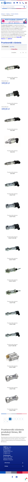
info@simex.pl (6, 453)
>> (7, 421)
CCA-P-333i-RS (12, 345)
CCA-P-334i (12, 410)
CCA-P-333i (12, 324)
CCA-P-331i (12, 216)
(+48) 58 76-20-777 (7, 451)
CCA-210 (12, 104)
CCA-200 (12, 78)
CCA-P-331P (12, 259)
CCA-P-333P (12, 367)
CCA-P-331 (12, 195)
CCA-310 (12, 152)
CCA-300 (12, 130)
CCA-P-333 (12, 302)
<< (5, 419)
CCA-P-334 (12, 388)
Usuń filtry (12, 46)
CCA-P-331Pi (12, 281)
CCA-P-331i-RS (12, 238)
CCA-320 (12, 173)
